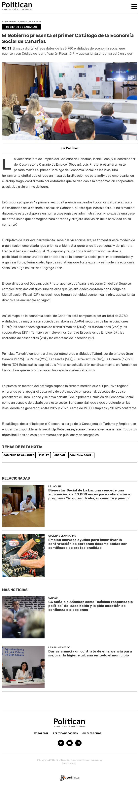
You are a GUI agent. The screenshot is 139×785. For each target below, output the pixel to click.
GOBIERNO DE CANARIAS (18, 455)
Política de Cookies (65, 733)
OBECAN (59, 455)
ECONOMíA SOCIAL (81, 455)
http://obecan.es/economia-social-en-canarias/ (85, 429)
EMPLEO (44, 455)
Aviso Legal (41, 733)
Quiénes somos (91, 733)
